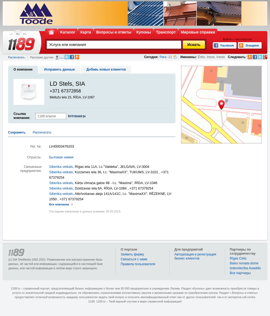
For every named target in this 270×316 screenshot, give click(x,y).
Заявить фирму (132, 254)
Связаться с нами (134, 259)
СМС (57, 57)
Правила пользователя (138, 264)
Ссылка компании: (22, 116)
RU (18, 34)
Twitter (67, 57)
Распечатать (16, 57)
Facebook (72, 57)
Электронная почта (61, 57)
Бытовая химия (61, 157)
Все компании (59, 204)
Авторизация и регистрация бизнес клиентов (195, 256)
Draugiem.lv (77, 57)
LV (11, 34)
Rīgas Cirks (238, 258)
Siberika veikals (61, 167)
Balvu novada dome (244, 263)
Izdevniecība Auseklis (245, 268)
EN (24, 34)
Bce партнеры (240, 273)
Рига (163, 57)
